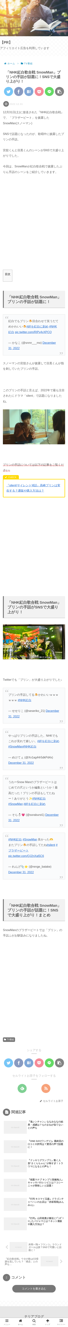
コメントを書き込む (34, 1288)
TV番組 (9, 1039)
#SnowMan (15, 746)
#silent (51, 844)
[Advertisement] (34, 225)
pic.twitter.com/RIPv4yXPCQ (33, 332)
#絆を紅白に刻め (37, 326)
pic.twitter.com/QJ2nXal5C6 (26, 855)
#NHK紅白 (29, 746)
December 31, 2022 (21, 762)
